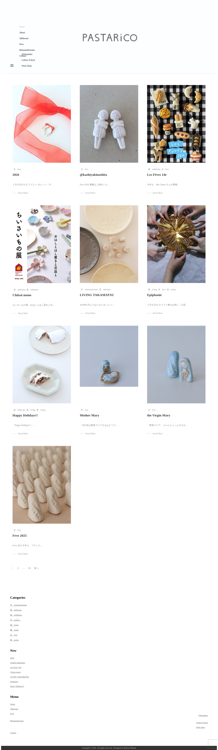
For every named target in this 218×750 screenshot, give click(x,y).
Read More (23, 191)
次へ (36, 566)
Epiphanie (154, 293)
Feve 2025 (20, 534)
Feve (21, 43)
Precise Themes (130, 747)
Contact (22, 55)
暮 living (152, 288)
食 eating (171, 288)
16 (29, 566)
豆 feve (17, 168)
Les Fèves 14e (157, 173)
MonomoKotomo (26, 49)
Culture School (202, 721)
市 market (15, 619)
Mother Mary (89, 414)
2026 (16, 173)
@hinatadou (203, 714)
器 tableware (19, 288)
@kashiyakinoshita (93, 173)
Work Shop (200, 726)
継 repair (14, 629)
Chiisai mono (22, 293)
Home (21, 26)
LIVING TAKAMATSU (97, 293)
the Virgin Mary (158, 414)
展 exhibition (154, 168)
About (22, 31)
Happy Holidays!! (25, 414)
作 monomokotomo (89, 288)
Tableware (23, 37)
